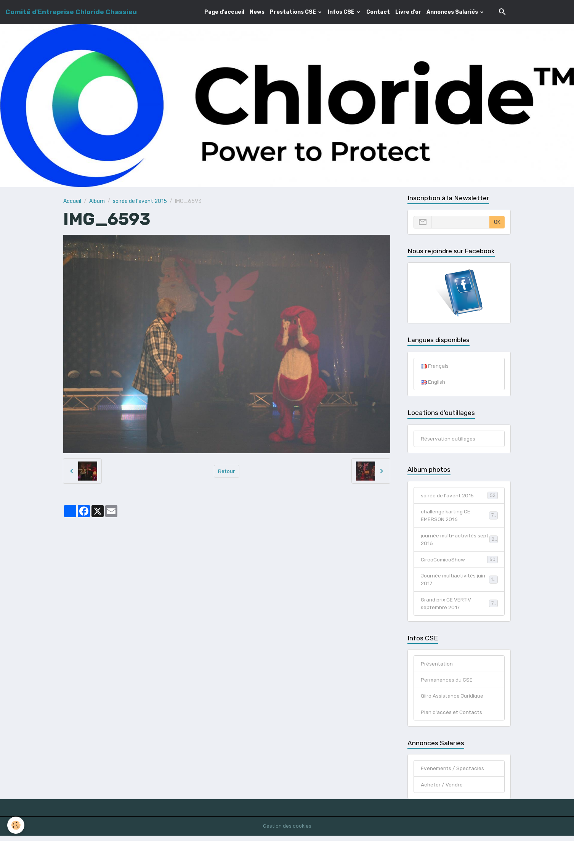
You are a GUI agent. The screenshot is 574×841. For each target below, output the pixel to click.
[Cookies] (16, 825)
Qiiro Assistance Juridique (452, 700)
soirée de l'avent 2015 (140, 201)
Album (97, 201)
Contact (378, 12)
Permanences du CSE (447, 683)
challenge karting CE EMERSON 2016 (459, 517)
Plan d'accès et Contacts (452, 716)
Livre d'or (408, 12)
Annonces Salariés (452, 12)
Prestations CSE (293, 12)
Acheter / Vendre (442, 789)
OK (497, 222)
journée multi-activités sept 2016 (459, 541)
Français (435, 366)
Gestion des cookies (287, 831)
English (433, 382)
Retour (226, 471)
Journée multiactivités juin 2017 (459, 582)
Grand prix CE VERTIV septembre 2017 (459, 606)
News (257, 12)
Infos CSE (342, 12)
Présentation (437, 667)
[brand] (71, 12)
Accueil (72, 201)
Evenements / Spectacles (453, 773)
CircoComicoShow (459, 561)
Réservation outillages (448, 439)
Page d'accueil (224, 12)
